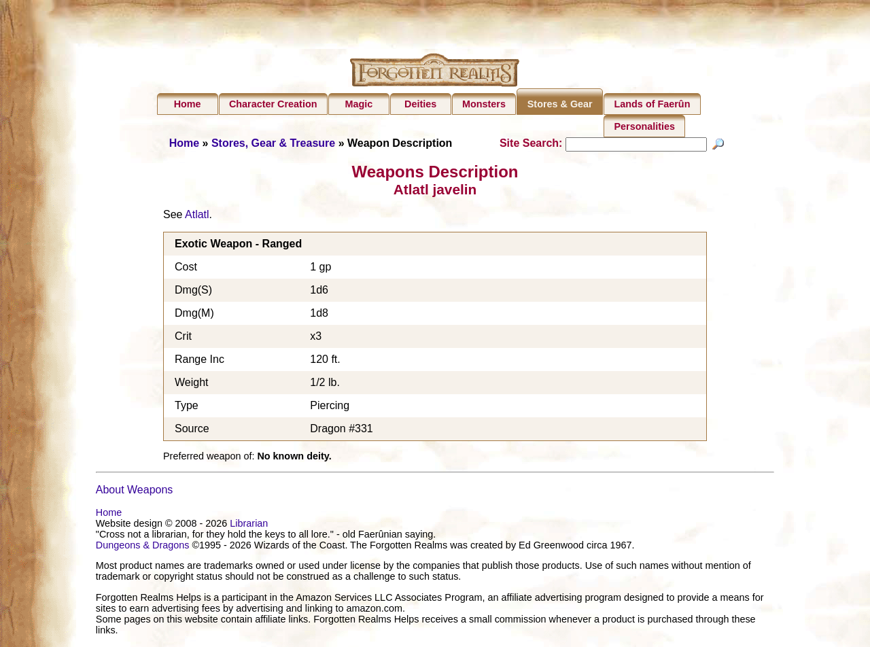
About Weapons (134, 491)
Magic (358, 104)
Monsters (484, 104)
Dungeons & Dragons (143, 547)
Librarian (249, 525)
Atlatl (197, 216)
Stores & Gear (560, 104)
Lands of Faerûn (652, 104)
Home (187, 104)
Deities (420, 104)
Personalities (645, 126)
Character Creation (273, 104)
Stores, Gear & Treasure (273, 143)
